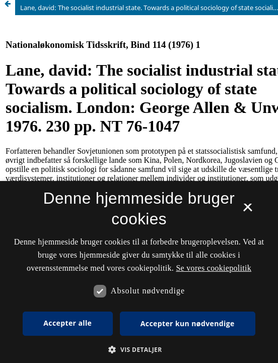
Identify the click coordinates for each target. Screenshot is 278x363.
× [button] (247, 211)
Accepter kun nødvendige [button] (188, 323)
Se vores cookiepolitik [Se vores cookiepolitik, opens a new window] (213, 268)
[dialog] (139, 272)
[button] (139, 349)
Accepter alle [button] (67, 323)
